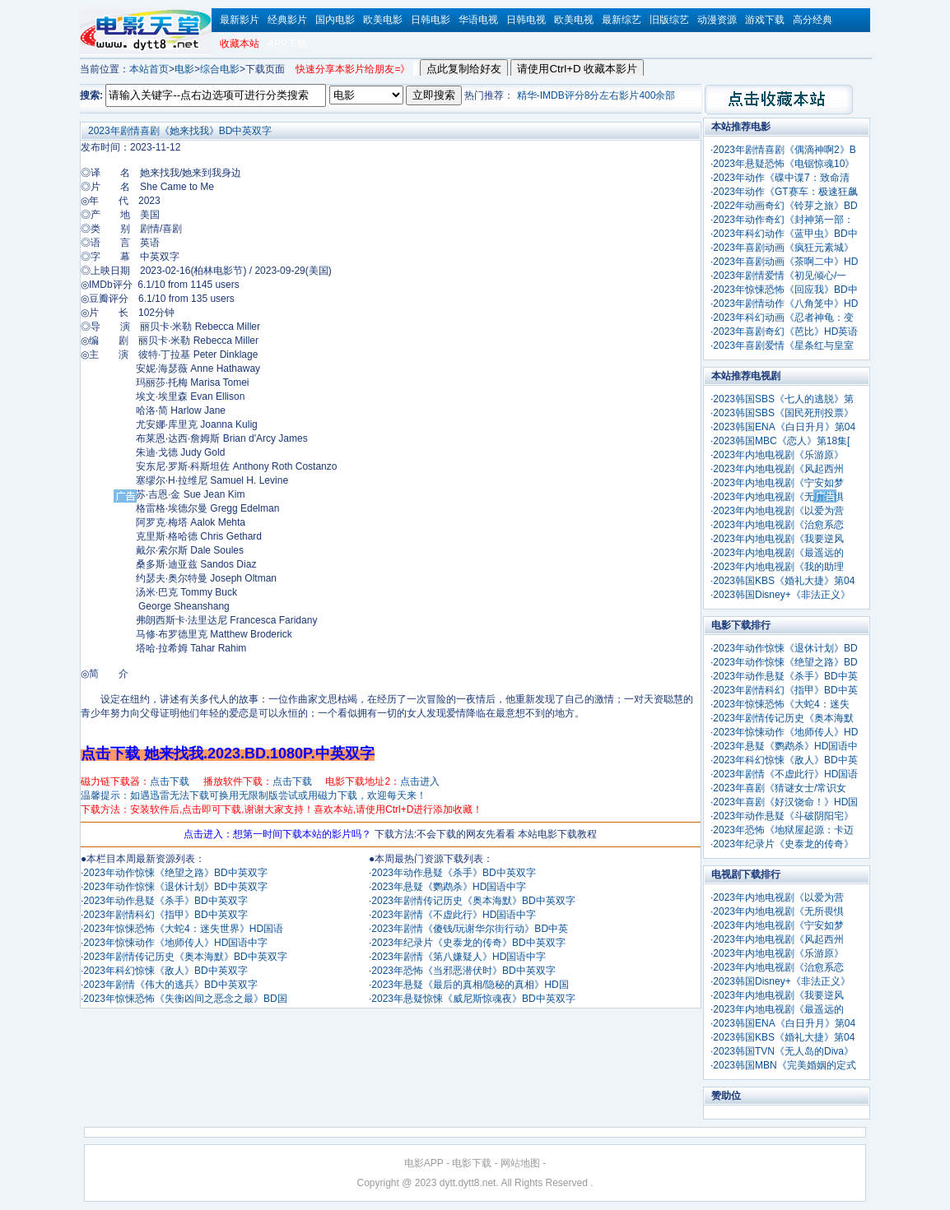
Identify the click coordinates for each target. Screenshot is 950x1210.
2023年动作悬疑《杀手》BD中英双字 (165, 900)
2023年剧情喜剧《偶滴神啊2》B (784, 149)
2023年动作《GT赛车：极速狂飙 (785, 191)
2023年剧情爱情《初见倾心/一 (779, 275)
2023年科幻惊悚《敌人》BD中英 (785, 760)
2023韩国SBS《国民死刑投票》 (783, 413)
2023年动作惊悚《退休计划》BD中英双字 (175, 886)
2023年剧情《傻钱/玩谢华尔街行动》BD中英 (469, 928)
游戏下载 (765, 19)
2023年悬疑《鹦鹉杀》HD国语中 (785, 746)
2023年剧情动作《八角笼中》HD (785, 303)
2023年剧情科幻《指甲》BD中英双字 (165, 914)
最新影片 (239, 19)
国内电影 (335, 19)
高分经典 (812, 19)
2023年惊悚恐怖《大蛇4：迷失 (781, 704)
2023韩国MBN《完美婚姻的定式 (784, 1065)
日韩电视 (526, 19)
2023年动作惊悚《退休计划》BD (785, 648)
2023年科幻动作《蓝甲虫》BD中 (785, 233)
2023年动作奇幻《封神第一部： (783, 219)
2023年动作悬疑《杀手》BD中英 (785, 676)
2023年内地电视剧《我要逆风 (778, 539)
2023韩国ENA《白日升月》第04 (784, 427)
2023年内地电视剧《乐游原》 (778, 455)
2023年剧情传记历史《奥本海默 (783, 718)
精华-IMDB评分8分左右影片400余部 (596, 95)
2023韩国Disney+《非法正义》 (781, 594)
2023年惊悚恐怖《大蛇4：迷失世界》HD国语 (183, 928)
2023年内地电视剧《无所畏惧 (778, 497)
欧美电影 (383, 19)
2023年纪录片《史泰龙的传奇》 (783, 844)
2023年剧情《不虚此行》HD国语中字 (453, 914)
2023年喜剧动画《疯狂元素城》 (783, 247)
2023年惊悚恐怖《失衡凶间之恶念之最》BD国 (184, 998)
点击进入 (420, 781)
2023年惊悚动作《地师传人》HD (785, 732)
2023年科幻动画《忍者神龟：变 (783, 317)
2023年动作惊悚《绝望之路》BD (785, 662)
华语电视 (478, 19)
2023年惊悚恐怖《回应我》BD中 (785, 289)
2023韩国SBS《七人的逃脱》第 (783, 399)
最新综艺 (621, 19)
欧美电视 (574, 19)
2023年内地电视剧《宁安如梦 (778, 483)
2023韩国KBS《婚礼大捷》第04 (784, 580)
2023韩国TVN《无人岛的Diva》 (783, 1051)
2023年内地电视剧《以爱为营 (778, 511)
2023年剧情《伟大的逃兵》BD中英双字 (170, 984)
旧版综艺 (669, 19)
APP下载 (287, 43)
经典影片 (287, 19)
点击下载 (169, 781)
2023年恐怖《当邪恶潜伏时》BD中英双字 (463, 970)
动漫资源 (717, 19)
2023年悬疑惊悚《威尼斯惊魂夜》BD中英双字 (473, 998)
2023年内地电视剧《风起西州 (778, 469)
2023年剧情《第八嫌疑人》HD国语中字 (458, 956)
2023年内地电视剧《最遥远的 (778, 553)
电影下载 (471, 1163)
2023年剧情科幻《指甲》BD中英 (785, 690)
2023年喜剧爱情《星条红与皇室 (783, 345)
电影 (184, 69)
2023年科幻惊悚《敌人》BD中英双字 (165, 970)
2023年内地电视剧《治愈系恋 (778, 525)
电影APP (424, 1163)
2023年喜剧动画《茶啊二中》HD (785, 261)
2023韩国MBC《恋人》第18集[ (781, 441)
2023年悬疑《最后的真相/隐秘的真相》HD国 (469, 984)
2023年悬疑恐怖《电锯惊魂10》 (784, 163)
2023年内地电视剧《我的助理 (778, 567)
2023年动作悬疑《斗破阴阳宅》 (783, 816)
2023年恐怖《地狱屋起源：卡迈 (783, 830)
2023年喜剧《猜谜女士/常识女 (779, 788)
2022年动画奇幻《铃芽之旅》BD (785, 205)
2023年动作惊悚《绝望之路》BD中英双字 (175, 873)
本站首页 (149, 69)
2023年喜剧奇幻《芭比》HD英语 (785, 331)
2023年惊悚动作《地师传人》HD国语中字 (175, 942)
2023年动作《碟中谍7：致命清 (781, 177)
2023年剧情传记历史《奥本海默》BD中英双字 (184, 956)
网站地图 (520, 1163)
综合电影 (220, 69)
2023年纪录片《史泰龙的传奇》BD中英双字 (468, 942)
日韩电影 (430, 19)
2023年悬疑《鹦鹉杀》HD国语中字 (448, 886)
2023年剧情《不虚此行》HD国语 (785, 774)
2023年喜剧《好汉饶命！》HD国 (785, 802)
